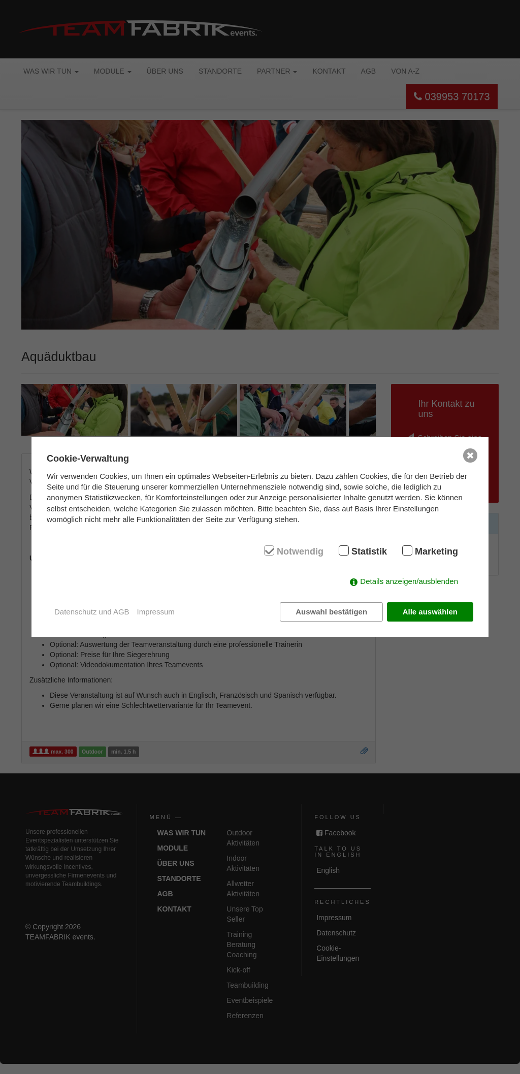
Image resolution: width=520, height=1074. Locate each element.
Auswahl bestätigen (331, 611)
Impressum (156, 611)
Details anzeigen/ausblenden (409, 581)
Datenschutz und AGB (91, 611)
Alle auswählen (430, 611)
